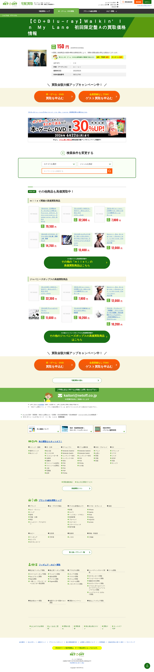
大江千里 (109, 243)
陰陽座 (76, 313)
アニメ (43, 240)
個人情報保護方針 (71, 642)
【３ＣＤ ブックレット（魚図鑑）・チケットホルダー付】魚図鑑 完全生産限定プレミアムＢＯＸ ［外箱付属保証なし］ (115, 313)
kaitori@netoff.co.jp (80, 396)
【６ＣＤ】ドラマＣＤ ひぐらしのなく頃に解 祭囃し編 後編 (49, 236)
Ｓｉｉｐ (109, 215)
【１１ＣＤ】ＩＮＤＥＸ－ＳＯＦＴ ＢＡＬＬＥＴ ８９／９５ (82, 211)
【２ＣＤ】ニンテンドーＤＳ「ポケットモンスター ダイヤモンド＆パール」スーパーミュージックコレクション (82, 238)
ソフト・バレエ (78, 215)
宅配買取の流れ (77, 381)
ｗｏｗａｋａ (45, 313)
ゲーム (43, 221)
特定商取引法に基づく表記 (77, 663)
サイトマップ (131, 642)
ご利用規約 (101, 642)
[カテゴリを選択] (59, 164)
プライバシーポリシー (56, 642)
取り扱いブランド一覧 (77, 552)
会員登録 (41, 405)
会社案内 (22, 642)
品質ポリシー (42, 642)
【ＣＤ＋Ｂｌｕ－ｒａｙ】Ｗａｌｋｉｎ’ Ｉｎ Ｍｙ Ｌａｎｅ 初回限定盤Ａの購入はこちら (57, 112)
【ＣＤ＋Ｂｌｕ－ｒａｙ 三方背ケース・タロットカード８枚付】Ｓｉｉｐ (115, 211)
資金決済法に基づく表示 (115, 642)
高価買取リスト (77, 489)
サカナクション (111, 319)
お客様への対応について (87, 642)
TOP (146, 665)
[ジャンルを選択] (95, 164)
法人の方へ (31, 642)
